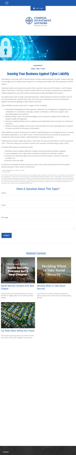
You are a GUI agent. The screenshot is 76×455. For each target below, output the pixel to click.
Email (3, 205)
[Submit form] (6, 235)
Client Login (38, 8)
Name (3, 193)
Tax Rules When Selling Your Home (17, 330)
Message (4, 217)
